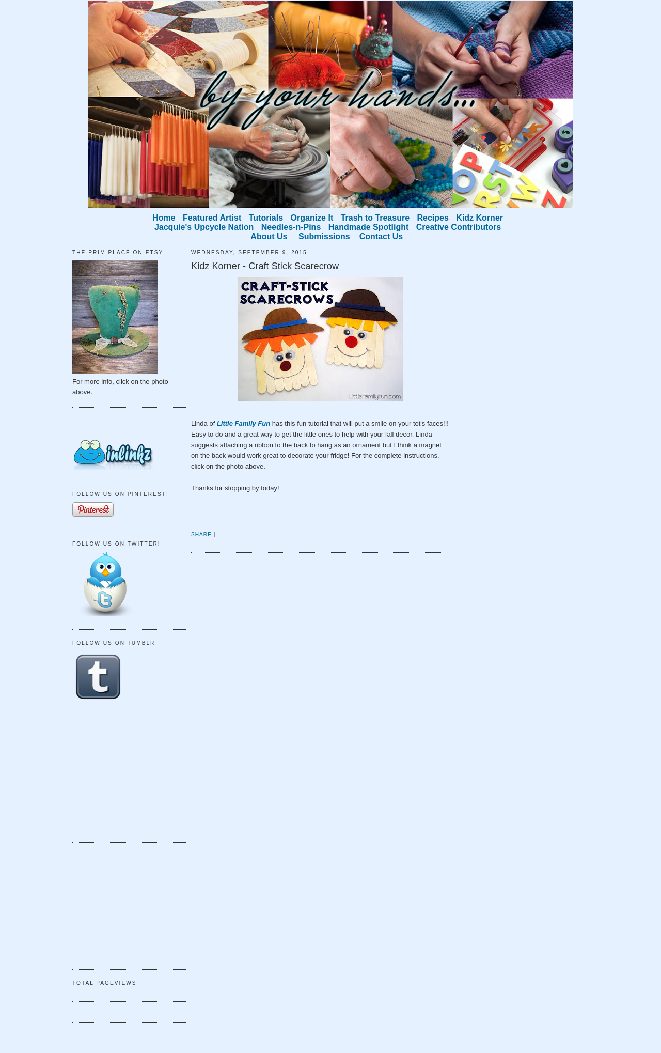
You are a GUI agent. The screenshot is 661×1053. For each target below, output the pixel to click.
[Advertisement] (124, 777)
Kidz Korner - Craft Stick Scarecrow (265, 266)
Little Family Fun (243, 423)
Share (201, 534)
